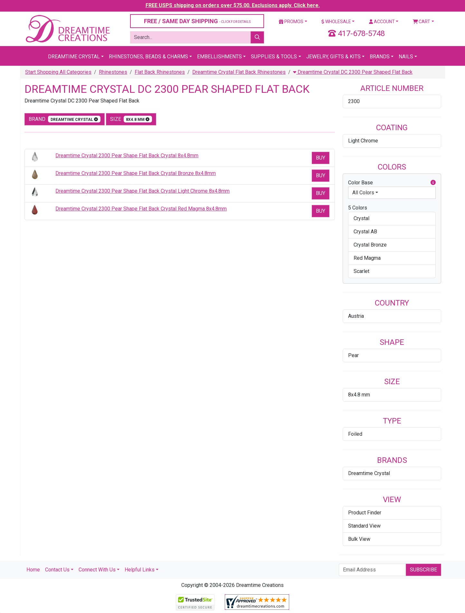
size (131, 119)
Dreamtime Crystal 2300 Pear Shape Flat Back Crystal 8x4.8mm (126, 155)
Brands (380, 57)
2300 (354, 101)
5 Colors (357, 208)
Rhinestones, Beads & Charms (148, 57)
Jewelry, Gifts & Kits (333, 57)
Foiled (355, 434)
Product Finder (364, 513)
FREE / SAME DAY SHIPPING (197, 21)
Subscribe (423, 570)
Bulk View (359, 539)
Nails (406, 57)
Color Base (392, 183)
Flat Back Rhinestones (160, 72)
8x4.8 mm (359, 395)
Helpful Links (140, 570)
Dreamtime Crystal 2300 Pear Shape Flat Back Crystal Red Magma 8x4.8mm (141, 209)
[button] (433, 183)
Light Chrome (363, 141)
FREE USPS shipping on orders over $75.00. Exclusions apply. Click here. (233, 5)
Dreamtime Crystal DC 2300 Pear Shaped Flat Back (353, 72)
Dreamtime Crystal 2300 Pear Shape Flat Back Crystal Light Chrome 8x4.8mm (142, 191)
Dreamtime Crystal (74, 57)
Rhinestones (113, 72)
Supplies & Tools (274, 57)
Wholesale (336, 21)
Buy (320, 158)
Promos (291, 21)
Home (33, 570)
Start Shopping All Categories (58, 72)
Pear (353, 355)
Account (382, 21)
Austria (356, 316)
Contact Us (57, 570)
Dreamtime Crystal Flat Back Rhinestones (239, 72)
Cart (422, 21)
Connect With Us (97, 570)
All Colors (363, 193)
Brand (64, 119)
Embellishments (219, 57)
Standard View (364, 526)
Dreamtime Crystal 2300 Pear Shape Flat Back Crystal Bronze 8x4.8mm (135, 173)
